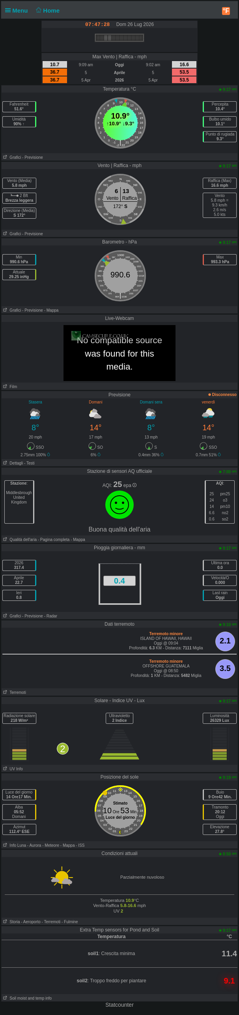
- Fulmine (70, 922)
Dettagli (12, 463)
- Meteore (50, 845)
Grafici (11, 157)
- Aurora (34, 845)
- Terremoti (51, 922)
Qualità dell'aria (19, 539)
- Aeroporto (30, 922)
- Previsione (32, 157)
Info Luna (14, 845)
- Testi (29, 463)
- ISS (80, 845)
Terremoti (14, 692)
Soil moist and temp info (27, 998)
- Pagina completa (54, 539)
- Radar (50, 616)
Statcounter (119, 1005)
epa (129, 485)
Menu (18, 10)
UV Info (12, 769)
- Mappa (51, 310)
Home (47, 10)
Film (9, 387)
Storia (11, 922)
